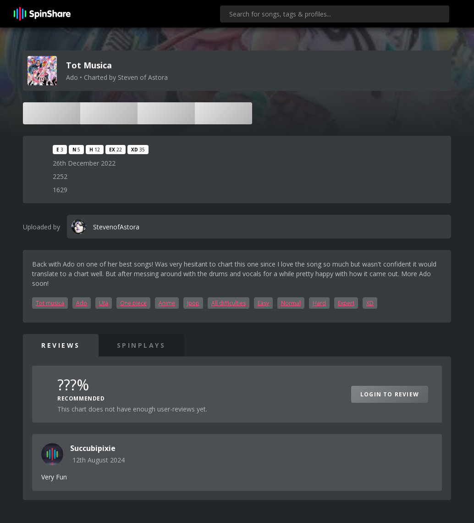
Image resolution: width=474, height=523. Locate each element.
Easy (263, 303)
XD (370, 303)
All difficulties (228, 303)
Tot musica (50, 303)
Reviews (60, 345)
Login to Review (389, 394)
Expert (346, 303)
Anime (167, 303)
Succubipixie (93, 448)
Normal (291, 303)
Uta (103, 303)
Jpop (193, 303)
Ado (81, 303)
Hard (319, 303)
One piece (133, 303)
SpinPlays (141, 345)
